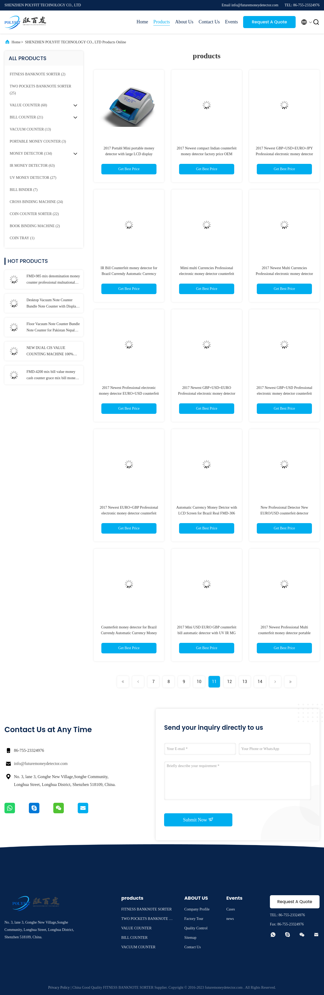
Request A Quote (269, 22)
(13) (30, 129)
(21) (26, 117)
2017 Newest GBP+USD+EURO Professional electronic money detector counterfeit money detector (206, 393)
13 (244, 681)
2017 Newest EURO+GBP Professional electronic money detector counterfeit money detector (129, 513)
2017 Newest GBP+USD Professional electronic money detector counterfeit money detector (284, 393)
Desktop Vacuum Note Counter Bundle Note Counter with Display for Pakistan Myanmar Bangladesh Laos (52, 304)
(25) (40, 89)
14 (260, 681)
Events (231, 21)
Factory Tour (193, 919)
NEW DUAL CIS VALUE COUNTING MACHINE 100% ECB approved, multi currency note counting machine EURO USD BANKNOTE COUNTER (53, 351)
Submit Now (198, 819)
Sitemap (190, 938)
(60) (28, 105)
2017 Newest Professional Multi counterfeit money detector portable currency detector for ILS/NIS (284, 633)
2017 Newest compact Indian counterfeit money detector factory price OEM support (207, 154)
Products (161, 21)
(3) (38, 141)
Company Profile (197, 909)
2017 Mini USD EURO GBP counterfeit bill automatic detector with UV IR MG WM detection (206, 633)
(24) (36, 202)
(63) (32, 166)
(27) (33, 178)
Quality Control (195, 928)
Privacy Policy (59, 987)
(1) (22, 238)
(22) (34, 214)
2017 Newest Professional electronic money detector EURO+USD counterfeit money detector (129, 393)
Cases (230, 909)
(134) (31, 153)
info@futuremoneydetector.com (40, 763)
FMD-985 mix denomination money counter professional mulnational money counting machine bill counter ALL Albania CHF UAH (53, 280)
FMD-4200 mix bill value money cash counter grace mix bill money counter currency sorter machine (52, 375)
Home (142, 21)
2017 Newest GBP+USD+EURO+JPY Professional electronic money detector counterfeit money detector (284, 154)
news (230, 919)
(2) (37, 74)
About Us (184, 21)
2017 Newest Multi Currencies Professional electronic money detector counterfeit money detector (284, 274)
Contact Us (209, 21)
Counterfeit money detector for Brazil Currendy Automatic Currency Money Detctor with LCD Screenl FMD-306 (129, 633)
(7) (24, 190)
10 (199, 681)
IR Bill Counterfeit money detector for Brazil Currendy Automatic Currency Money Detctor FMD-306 (129, 274)
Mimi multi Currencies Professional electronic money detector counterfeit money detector (206, 274)
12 (229, 681)
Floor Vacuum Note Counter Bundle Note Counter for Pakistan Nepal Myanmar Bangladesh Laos (53, 328)
